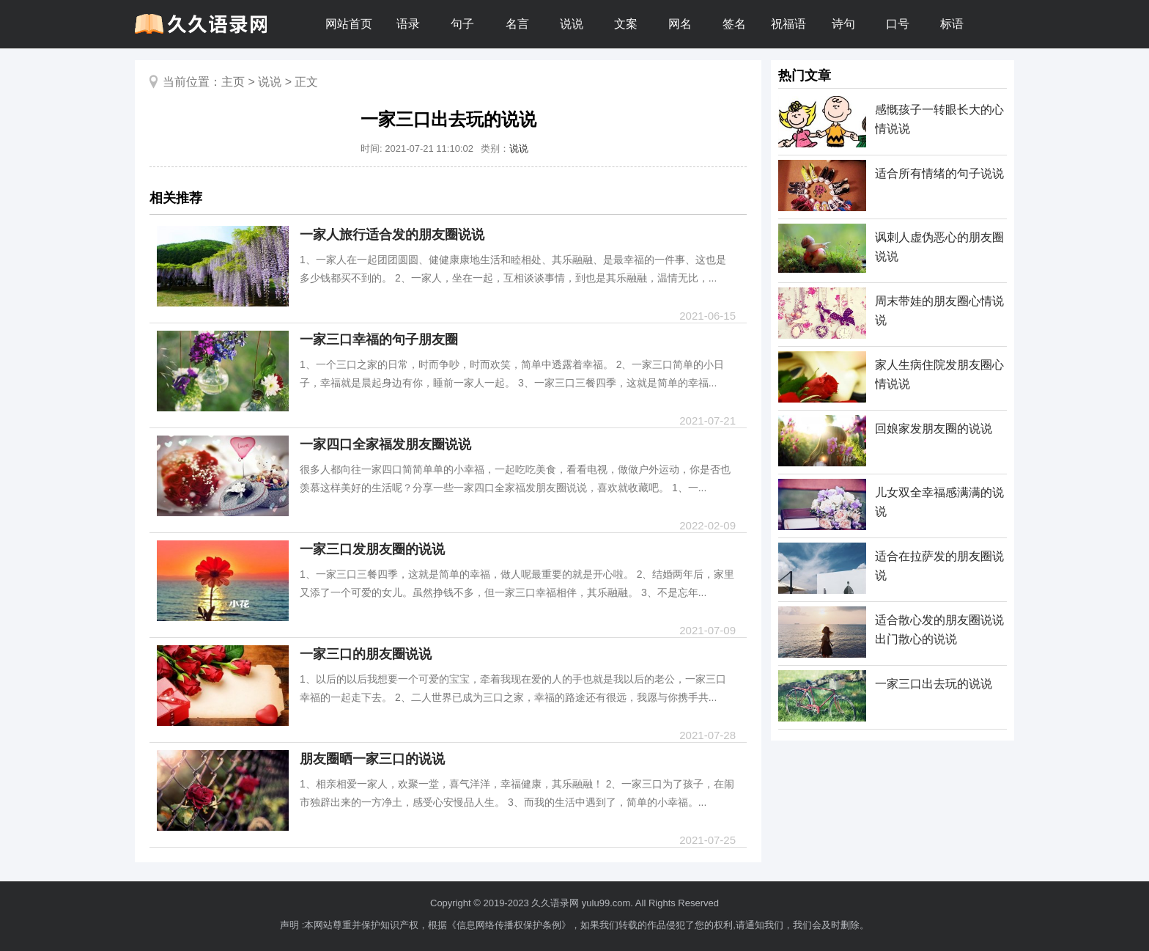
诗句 (843, 24)
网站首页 (348, 24)
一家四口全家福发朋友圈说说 (385, 444)
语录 (408, 24)
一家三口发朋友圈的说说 (372, 549)
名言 (517, 24)
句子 (462, 24)
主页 (233, 82)
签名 (734, 24)
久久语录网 (555, 902)
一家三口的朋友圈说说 (366, 654)
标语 (952, 24)
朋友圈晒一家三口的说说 (372, 759)
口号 (897, 24)
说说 (571, 24)
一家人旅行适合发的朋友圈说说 (392, 234)
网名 (680, 24)
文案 (626, 24)
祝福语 (788, 24)
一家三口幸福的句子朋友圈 (379, 339)
